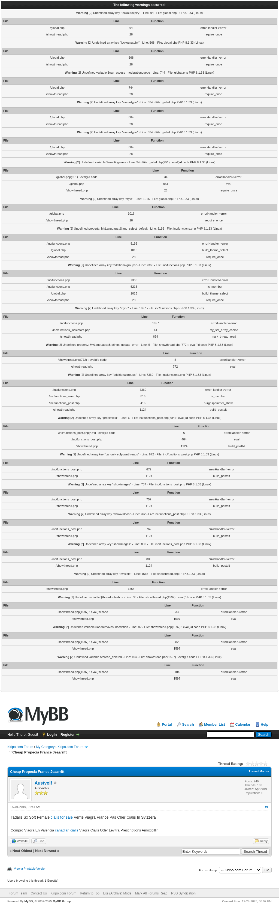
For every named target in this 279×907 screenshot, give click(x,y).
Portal (167, 724)
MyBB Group (62, 901)
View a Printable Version (30, 868)
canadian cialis (66, 830)
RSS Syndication (183, 893)
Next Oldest (22, 851)
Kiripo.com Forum (20, 747)
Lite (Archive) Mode (117, 893)
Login (52, 734)
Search (188, 724)
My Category (45, 747)
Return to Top (89, 893)
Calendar (243, 724)
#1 (266, 807)
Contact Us (39, 893)
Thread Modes (258, 771)
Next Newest (45, 851)
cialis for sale (62, 817)
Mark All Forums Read (151, 893)
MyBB (28, 901)
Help (264, 724)
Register (67, 734)
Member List (214, 724)
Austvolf (43, 783)
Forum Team (18, 893)
